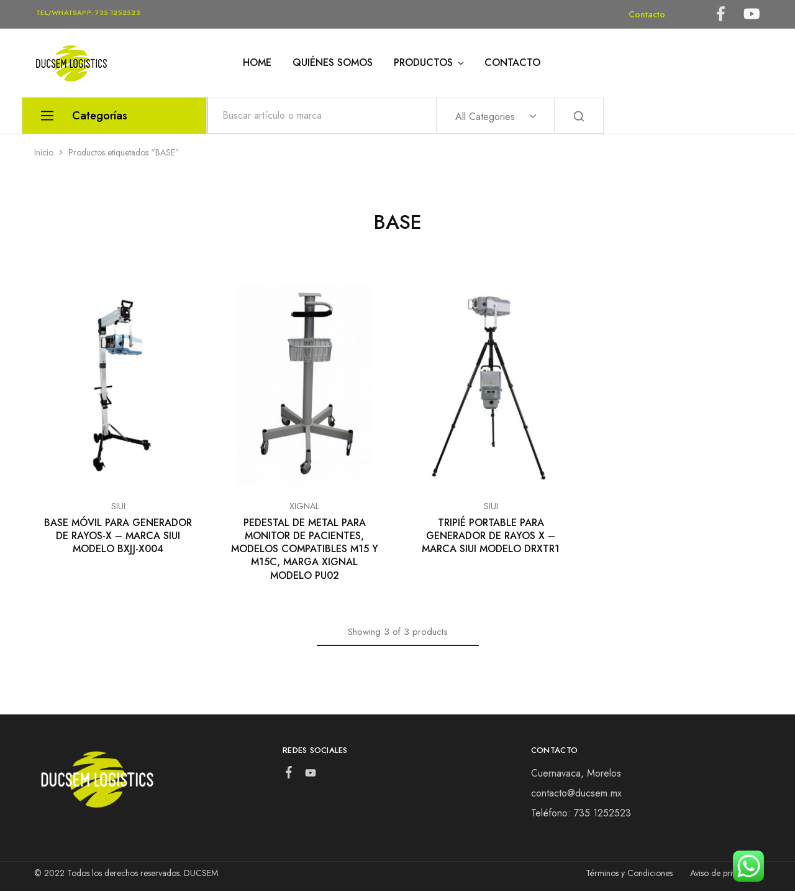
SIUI (118, 506)
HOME (257, 63)
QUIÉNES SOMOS (333, 63)
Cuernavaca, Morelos (576, 773)
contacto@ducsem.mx (576, 793)
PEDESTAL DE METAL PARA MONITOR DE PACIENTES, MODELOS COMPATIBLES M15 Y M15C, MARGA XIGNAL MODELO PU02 (304, 549)
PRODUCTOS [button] (429, 63)
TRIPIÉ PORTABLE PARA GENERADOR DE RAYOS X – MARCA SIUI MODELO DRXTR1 (491, 535)
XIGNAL (304, 506)
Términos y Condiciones (629, 873)
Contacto (647, 14)
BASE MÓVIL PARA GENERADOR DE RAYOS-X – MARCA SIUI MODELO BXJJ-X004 (118, 535)
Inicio (43, 152)
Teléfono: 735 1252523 (581, 813)
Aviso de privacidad (725, 873)
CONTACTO (512, 63)
